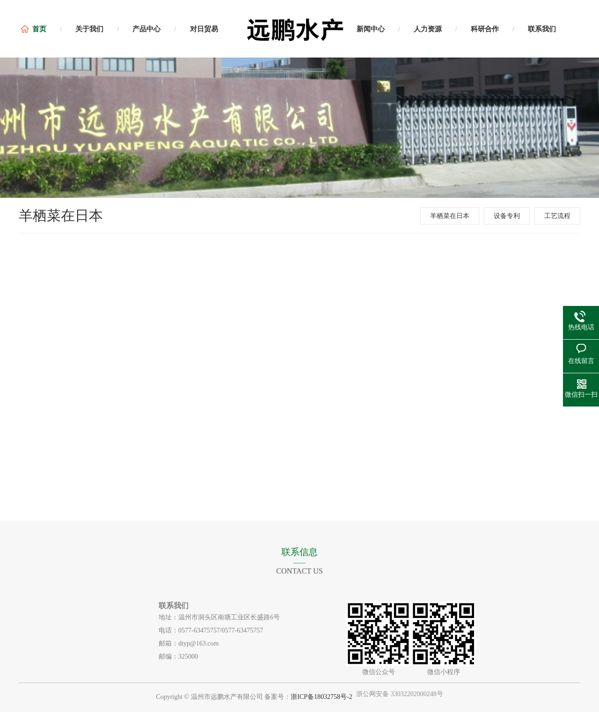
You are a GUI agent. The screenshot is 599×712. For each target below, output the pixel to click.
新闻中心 (371, 29)
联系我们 (542, 29)
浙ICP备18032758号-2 (321, 696)
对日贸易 (204, 29)
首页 (39, 29)
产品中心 (146, 29)
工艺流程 (557, 215)
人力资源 (428, 29)
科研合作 (485, 29)
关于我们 (89, 29)
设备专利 (507, 215)
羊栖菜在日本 (449, 215)
